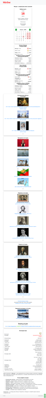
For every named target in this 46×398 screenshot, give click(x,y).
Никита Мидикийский (12, 326)
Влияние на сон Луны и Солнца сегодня (23, 303)
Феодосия (19, 326)
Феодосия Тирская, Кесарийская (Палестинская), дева (30, 326)
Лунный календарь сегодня (23, 301)
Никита (6, 326)
